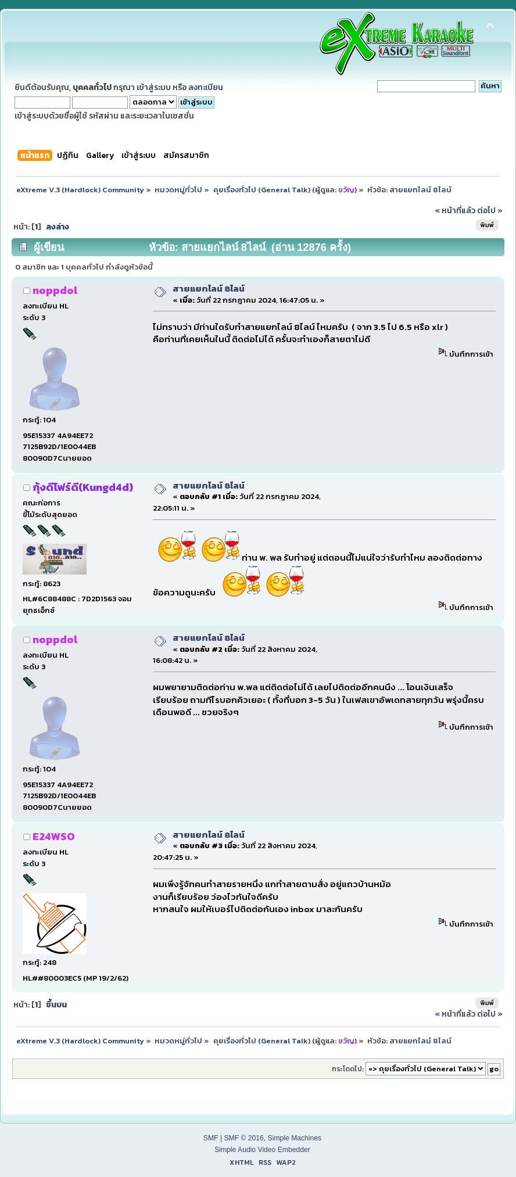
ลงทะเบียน (205, 87)
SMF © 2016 (243, 1138)
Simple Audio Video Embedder (262, 1150)
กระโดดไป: (348, 1069)
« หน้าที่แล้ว (455, 210)
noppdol (55, 290)
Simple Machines (295, 1138)
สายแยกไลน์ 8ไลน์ (209, 288)
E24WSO (54, 836)
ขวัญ (346, 189)
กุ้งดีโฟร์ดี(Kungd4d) (83, 487)
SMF (210, 1138)
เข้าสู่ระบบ (154, 87)
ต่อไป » (490, 210)
